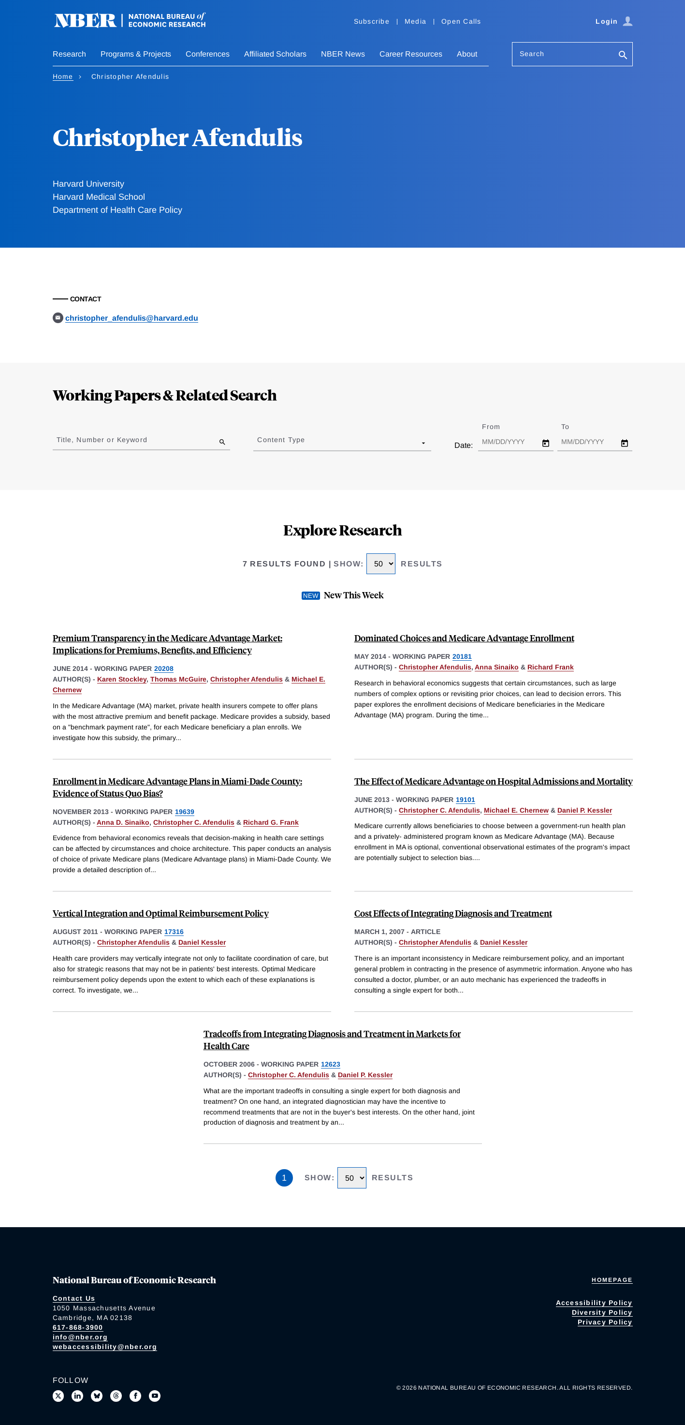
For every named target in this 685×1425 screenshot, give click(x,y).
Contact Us (74, 1298)
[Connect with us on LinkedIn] (77, 1396)
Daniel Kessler (202, 942)
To (573, 426)
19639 (184, 812)
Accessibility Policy (594, 1302)
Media (415, 21)
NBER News (343, 54)
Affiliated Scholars (275, 54)
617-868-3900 (78, 1327)
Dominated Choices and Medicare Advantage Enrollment (464, 638)
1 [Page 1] (284, 1178)
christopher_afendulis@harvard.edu (131, 318)
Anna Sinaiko (497, 667)
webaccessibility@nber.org (105, 1347)
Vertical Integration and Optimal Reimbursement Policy (161, 913)
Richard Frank (550, 667)
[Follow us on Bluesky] (96, 1396)
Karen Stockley (121, 679)
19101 (465, 799)
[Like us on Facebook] (135, 1396)
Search (532, 53)
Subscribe (372, 21)
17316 (174, 931)
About (467, 54)
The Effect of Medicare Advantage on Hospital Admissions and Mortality (493, 781)
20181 (462, 656)
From (499, 426)
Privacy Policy (605, 1322)
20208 (164, 668)
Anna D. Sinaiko (123, 822)
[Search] (623, 55)
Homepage (612, 1280)
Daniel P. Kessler (584, 810)
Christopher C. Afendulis (193, 822)
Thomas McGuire (178, 679)
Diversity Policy (602, 1312)
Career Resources (410, 54)
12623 (330, 1064)
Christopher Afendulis (246, 679)
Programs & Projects (136, 54)
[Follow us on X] (58, 1396)
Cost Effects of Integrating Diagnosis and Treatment (453, 913)
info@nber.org (80, 1337)
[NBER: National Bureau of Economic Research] (138, 25)
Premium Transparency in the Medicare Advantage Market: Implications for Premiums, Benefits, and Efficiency (167, 644)
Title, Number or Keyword (102, 440)
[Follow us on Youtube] (154, 1396)
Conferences (208, 54)
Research (69, 54)
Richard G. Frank (271, 822)
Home (63, 76)
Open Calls (461, 21)
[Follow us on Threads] (116, 1396)
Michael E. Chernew (516, 810)
